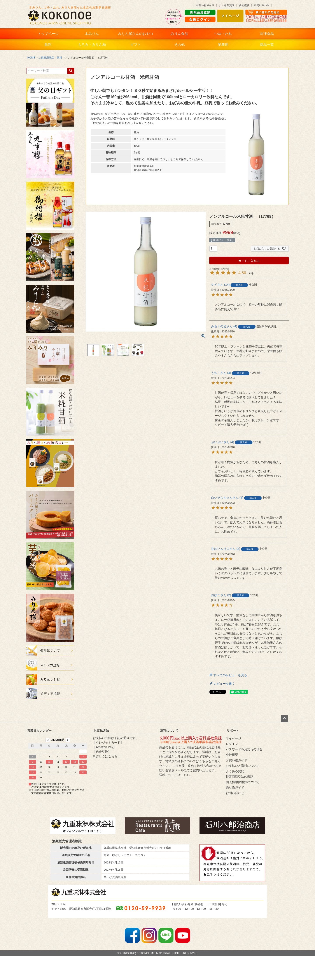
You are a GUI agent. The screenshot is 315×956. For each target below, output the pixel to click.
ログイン (232, 744)
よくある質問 (235, 771)
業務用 (223, 44)
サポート (233, 730)
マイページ (233, 738)
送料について (169, 730)
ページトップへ (284, 718)
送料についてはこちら (174, 775)
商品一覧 (267, 44)
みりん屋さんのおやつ (135, 34)
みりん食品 (179, 34)
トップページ (48, 34)
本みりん (92, 34)
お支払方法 (101, 730)
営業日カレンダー (39, 730)
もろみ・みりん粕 (92, 44)
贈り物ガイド (235, 787)
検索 (70, 71)
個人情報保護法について (242, 782)
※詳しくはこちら (105, 756)
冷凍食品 (267, 34)
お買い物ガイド (236, 760)
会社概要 (232, 755)
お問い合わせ (235, 793)
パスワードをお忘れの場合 (244, 749)
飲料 (48, 44)
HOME (31, 57)
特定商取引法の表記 (239, 776)
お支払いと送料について (242, 765)
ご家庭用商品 (46, 57)
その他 (179, 44)
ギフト (135, 44)
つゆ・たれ (223, 34)
